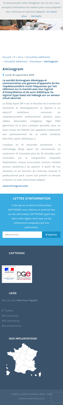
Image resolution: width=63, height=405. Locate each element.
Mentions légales (27, 300)
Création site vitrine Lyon (31, 398)
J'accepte (36, 16)
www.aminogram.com (15, 185)
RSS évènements (11, 325)
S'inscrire (51, 234)
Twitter (7, 310)
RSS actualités (10, 315)
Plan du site (8, 300)
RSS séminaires (11, 320)
